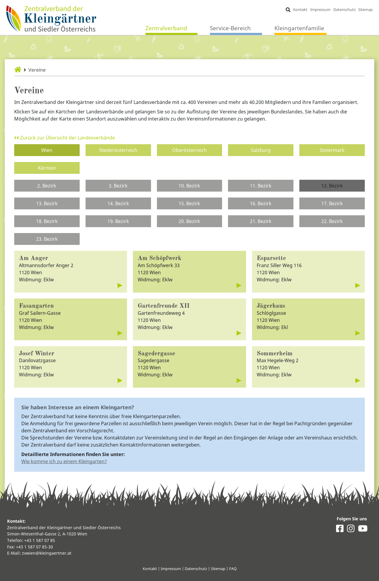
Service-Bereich (230, 28)
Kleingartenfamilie (299, 28)
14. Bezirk (118, 203)
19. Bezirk (118, 221)
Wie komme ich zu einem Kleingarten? (64, 461)
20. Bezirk (189, 221)
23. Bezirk (47, 239)
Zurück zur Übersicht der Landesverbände (64, 137)
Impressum (320, 9)
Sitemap (365, 9)
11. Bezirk (261, 185)
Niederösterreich (118, 150)
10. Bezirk (189, 185)
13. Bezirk (47, 203)
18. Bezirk (47, 221)
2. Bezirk (46, 185)
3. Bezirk (118, 185)
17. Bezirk (332, 203)
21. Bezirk (261, 221)
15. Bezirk (189, 203)
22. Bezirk (332, 221)
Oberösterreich (189, 150)
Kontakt (300, 9)
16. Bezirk (261, 203)
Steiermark (332, 150)
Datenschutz (344, 9)
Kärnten (47, 168)
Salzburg (261, 150)
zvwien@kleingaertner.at (46, 553)
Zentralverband (166, 28)
